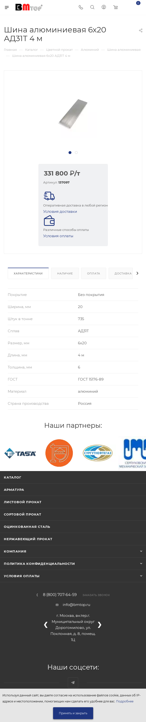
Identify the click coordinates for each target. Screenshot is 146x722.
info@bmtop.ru (76, 604)
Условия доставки (60, 211)
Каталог (12, 477)
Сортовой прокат (22, 514)
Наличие (65, 273)
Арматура (14, 490)
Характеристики (28, 273)
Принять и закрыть (73, 713)
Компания (15, 551)
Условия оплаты (58, 236)
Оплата (93, 273)
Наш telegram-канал (73, 683)
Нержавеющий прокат (28, 539)
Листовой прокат (23, 502)
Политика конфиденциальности (39, 564)
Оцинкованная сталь (27, 527)
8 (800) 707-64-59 (60, 595)
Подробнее (124, 701)
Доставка (123, 273)
